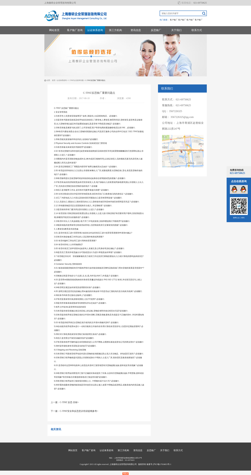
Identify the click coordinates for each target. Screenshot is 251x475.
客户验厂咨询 (75, 30)
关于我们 (176, 30)
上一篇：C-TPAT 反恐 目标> (65, 402)
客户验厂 (174, 20)
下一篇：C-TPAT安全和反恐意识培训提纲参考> (74, 411)
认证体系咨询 (95, 30)
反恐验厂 (156, 30)
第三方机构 (115, 30)
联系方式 (197, 30)
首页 (53, 80)
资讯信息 (136, 30)
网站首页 (54, 30)
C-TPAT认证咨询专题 (76, 80)
